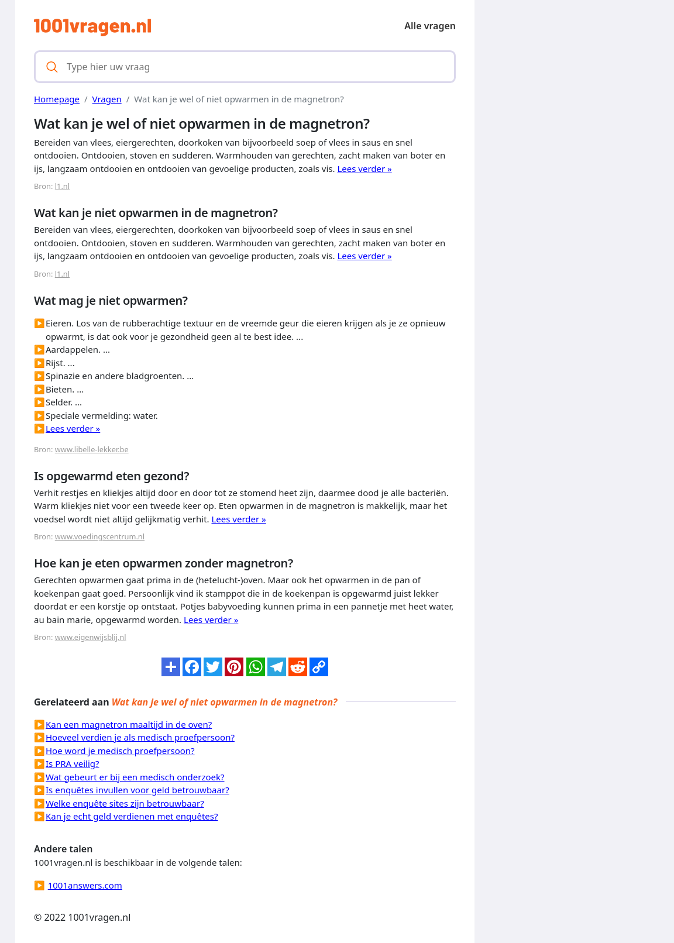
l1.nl (62, 186)
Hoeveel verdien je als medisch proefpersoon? (140, 737)
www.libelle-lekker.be (92, 449)
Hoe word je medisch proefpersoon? (120, 750)
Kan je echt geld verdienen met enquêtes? (132, 816)
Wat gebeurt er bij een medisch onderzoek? (135, 777)
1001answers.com (85, 885)
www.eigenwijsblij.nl (90, 637)
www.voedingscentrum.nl (100, 536)
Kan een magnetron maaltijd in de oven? (129, 724)
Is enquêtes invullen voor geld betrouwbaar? (137, 790)
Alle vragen (430, 25)
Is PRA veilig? (72, 763)
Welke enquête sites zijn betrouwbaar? (125, 803)
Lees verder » (364, 168)
